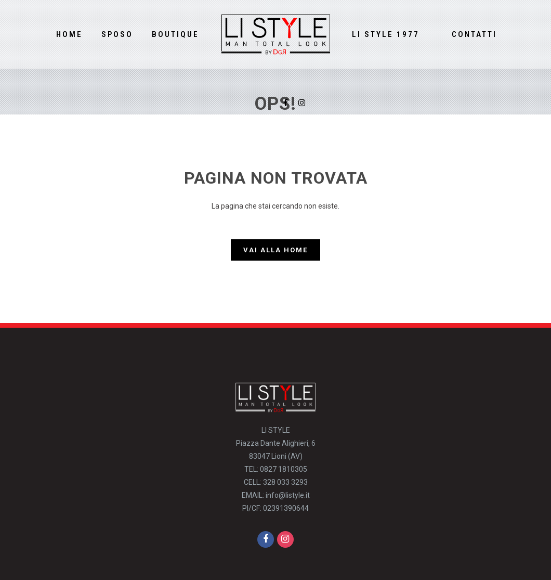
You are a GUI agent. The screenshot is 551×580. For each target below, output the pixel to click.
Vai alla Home (275, 250)
